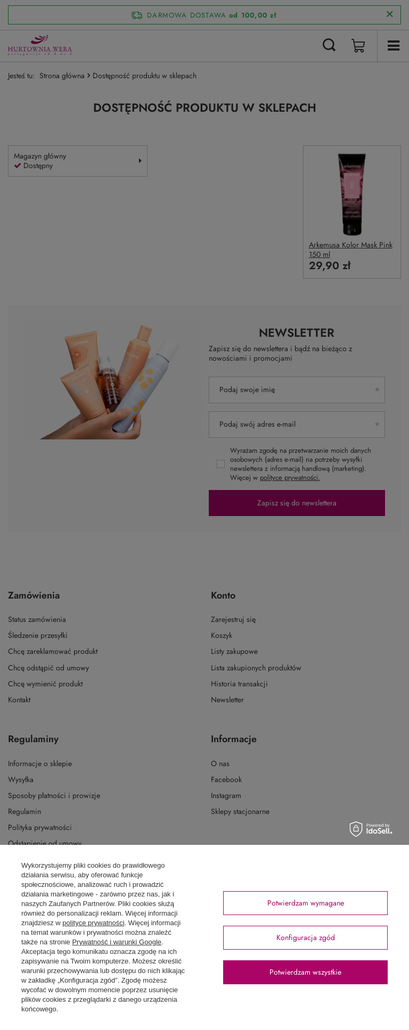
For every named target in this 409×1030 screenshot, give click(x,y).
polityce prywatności (93, 923)
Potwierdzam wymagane (305, 903)
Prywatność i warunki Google (116, 942)
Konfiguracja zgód (305, 937)
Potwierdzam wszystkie (305, 972)
